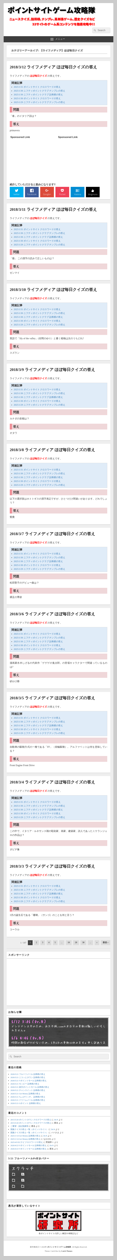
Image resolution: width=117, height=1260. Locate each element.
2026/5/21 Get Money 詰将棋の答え (25, 1094)
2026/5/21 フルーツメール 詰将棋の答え (28, 1074)
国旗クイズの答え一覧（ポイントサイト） (29, 1130)
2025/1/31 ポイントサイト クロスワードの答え (37, 87)
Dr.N (56, 1120)
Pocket (62, 194)
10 (69, 943)
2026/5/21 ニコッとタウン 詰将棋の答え (28, 1078)
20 (76, 943)
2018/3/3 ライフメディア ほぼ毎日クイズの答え (52, 867)
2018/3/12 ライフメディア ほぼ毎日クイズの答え (53, 67)
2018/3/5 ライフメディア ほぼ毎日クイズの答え (52, 698)
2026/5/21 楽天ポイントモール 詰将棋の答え (30, 1087)
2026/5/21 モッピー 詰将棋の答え (25, 1084)
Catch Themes (66, 1251)
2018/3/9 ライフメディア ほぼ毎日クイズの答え (52, 370)
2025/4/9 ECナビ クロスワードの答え (27, 1143)
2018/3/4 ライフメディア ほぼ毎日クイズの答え (52, 782)
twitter (16, 194)
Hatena (78, 194)
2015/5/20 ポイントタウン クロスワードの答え (31, 1120)
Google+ (47, 194)
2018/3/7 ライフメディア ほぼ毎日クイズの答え (52, 534)
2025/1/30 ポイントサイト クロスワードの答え (37, 98)
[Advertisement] (33, 159)
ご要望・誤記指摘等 (19, 1126)
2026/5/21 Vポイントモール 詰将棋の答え (29, 1081)
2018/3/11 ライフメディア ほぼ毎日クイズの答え (53, 210)
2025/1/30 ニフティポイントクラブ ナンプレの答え (39, 91)
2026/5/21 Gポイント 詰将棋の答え (26, 1104)
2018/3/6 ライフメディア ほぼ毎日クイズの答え (52, 614)
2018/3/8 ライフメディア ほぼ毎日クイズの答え (52, 450)
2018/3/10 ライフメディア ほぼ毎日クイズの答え (53, 290)
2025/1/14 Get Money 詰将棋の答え (25, 1136)
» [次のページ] (97, 943)
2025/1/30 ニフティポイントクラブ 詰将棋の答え (38, 94)
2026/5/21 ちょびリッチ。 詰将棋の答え (28, 1097)
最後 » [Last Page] (106, 943)
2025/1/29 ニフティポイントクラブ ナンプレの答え (39, 102)
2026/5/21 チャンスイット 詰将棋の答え (28, 1091)
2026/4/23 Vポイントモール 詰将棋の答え (29, 1146)
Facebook (32, 194)
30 (83, 943)
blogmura (92, 194)
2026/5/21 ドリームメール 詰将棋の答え (28, 1100)
